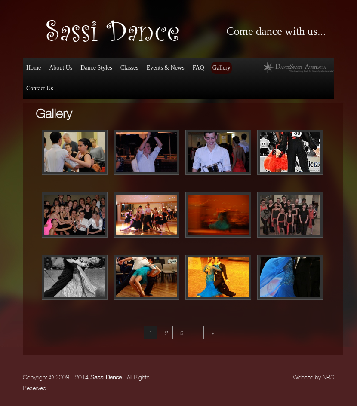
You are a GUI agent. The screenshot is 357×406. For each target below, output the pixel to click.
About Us (60, 67)
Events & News (166, 67)
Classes (129, 67)
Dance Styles (95, 69)
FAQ (198, 67)
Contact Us (39, 88)
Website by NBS (313, 376)
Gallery (221, 67)
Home (33, 67)
